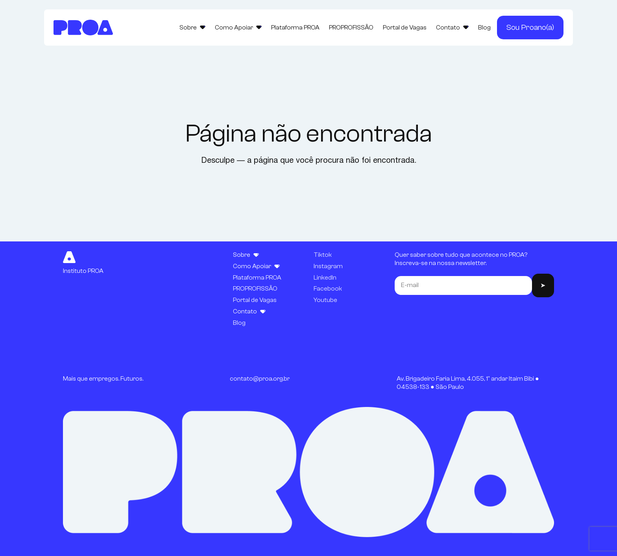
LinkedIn (325, 277)
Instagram (328, 266)
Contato (452, 27)
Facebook (328, 288)
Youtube (325, 300)
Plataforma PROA (295, 27)
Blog (484, 27)
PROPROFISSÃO (351, 27)
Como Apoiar (238, 27)
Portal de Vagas (405, 27)
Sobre (192, 27)
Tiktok (323, 254)
